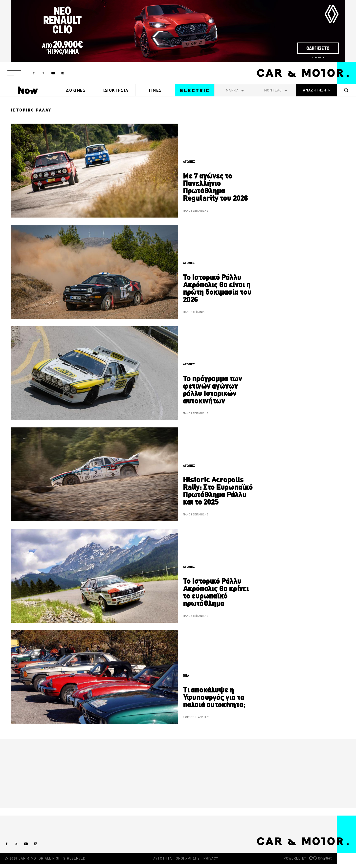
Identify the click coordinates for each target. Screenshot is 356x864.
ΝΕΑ (186, 675)
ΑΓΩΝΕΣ (189, 161)
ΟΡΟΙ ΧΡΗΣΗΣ (188, 858)
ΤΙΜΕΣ (155, 90)
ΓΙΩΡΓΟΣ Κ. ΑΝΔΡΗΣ (196, 717)
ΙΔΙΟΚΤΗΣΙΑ (116, 90)
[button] (14, 72)
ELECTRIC (195, 90)
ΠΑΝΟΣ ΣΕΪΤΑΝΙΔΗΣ (195, 210)
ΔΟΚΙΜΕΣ (76, 90)
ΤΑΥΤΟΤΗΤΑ (161, 858)
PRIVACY (210, 858)
